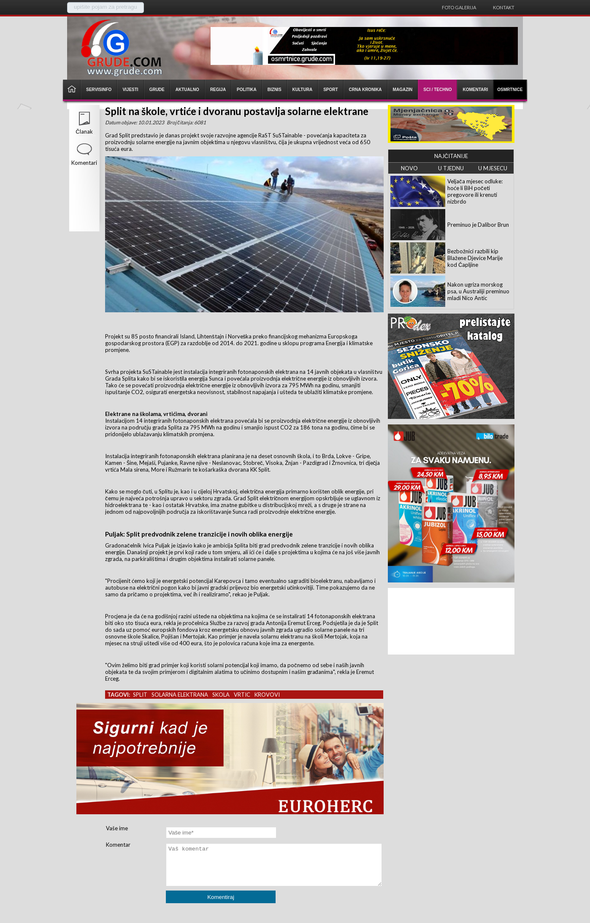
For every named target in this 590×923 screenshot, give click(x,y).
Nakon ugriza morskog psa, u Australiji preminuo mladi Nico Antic (478, 291)
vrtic (242, 694)
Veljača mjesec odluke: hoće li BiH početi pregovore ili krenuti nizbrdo (475, 191)
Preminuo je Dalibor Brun (478, 224)
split (140, 694)
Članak (84, 131)
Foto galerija (459, 7)
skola (221, 694)
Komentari (84, 162)
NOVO (409, 168)
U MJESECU (492, 168)
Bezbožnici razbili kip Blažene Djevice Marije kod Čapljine (475, 258)
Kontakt (503, 7)
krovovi (267, 694)
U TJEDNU (451, 168)
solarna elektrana (180, 694)
